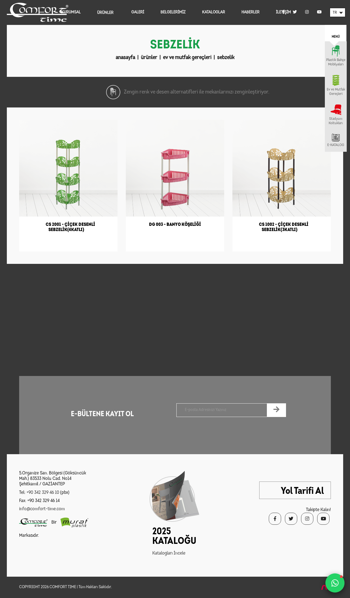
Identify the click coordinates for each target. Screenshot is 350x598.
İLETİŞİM (283, 12)
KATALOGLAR (213, 12)
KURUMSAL (71, 12)
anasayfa (125, 57)
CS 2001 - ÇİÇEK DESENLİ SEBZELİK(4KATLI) (70, 227)
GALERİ (137, 12)
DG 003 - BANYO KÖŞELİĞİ (175, 224)
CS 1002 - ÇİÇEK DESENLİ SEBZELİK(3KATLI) (283, 227)
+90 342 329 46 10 (43, 492)
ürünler (149, 57)
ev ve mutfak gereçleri (187, 57)
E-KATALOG (335, 145)
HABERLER (250, 12)
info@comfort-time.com (42, 509)
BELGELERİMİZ (173, 12)
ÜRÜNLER (105, 13)
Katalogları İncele (168, 553)
